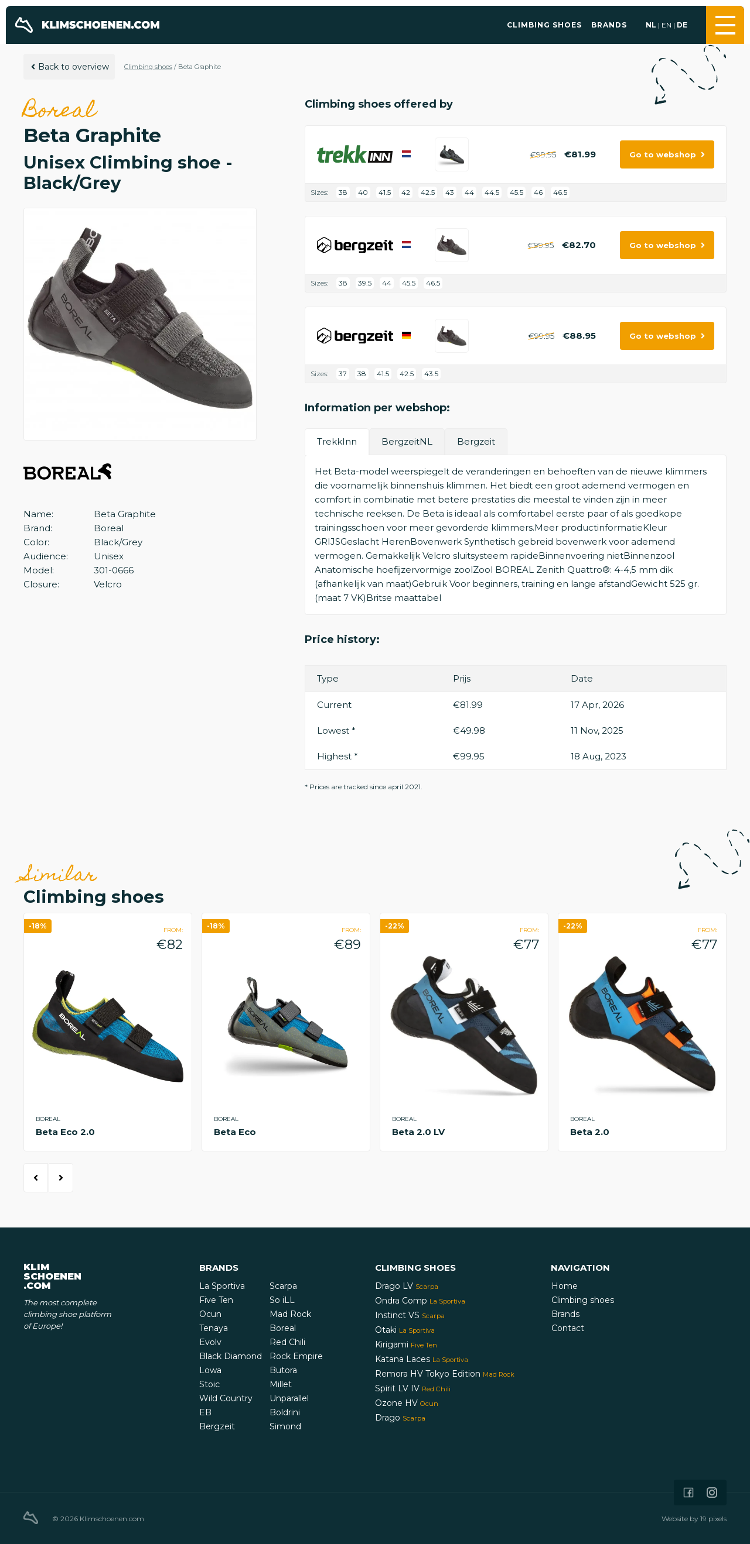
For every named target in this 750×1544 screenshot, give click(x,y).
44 (469, 192)
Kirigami (406, 1344)
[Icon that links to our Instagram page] (712, 1492)
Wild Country (226, 1398)
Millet (281, 1384)
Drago (400, 1417)
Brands (609, 24)
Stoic (209, 1384)
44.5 (492, 192)
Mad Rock (290, 1314)
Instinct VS (410, 1315)
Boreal (283, 1328)
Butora (283, 1370)
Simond (285, 1426)
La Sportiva (222, 1286)
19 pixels (713, 1518)
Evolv (210, 1342)
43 (449, 192)
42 (405, 192)
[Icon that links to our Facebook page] (688, 1492)
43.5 (431, 373)
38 (343, 192)
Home (564, 1286)
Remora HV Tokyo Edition (444, 1373)
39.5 (364, 282)
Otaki (405, 1330)
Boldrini (285, 1412)
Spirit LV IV (413, 1388)
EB (205, 1412)
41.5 (385, 192)
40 (363, 192)
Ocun (210, 1314)
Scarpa (283, 1286)
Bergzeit (217, 1426)
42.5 (428, 192)
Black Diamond (230, 1356)
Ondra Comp (420, 1300)
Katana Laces (421, 1359)
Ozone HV (406, 1403)
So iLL (282, 1300)
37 (343, 373)
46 (538, 192)
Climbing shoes (544, 24)
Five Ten (216, 1300)
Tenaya (213, 1328)
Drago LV (406, 1286)
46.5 (560, 192)
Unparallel (289, 1398)
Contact (567, 1328)
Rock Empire (296, 1356)
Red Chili (287, 1342)
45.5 (516, 192)
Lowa (210, 1370)
